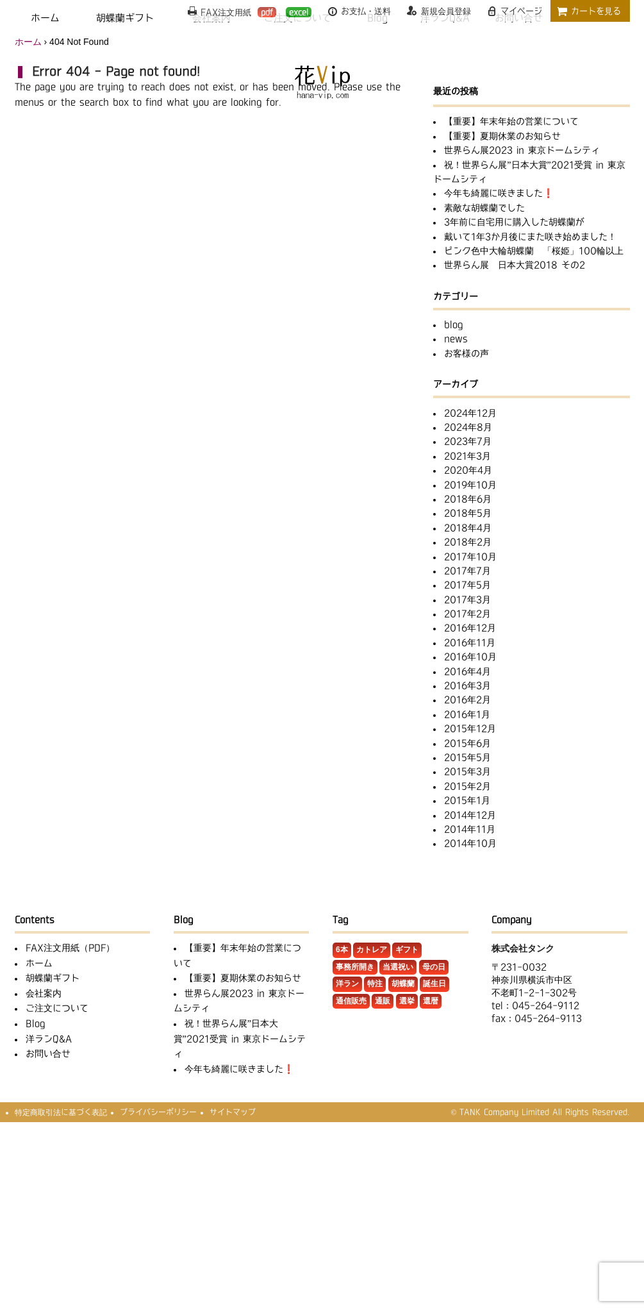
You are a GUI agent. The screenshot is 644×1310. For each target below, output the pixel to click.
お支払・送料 (366, 10)
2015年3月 (467, 771)
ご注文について (57, 1007)
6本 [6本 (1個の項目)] (342, 949)
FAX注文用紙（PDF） (70, 947)
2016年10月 (470, 656)
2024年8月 (468, 427)
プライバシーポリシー (158, 1112)
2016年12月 (470, 627)
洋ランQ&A (49, 1038)
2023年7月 (467, 441)
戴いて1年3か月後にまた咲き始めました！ (530, 236)
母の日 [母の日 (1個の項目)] (433, 966)
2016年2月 (467, 699)
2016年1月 (467, 714)
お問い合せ (48, 1053)
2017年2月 (467, 613)
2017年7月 (467, 570)
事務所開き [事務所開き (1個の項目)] (355, 966)
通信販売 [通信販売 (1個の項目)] (351, 1000)
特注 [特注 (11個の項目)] (375, 983)
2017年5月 (467, 584)
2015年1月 (467, 800)
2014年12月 (470, 814)
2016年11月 (469, 642)
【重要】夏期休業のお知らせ (502, 135)
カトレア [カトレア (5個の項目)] (371, 949)
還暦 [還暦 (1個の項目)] (430, 1000)
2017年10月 (470, 556)
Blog (35, 1023)
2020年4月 (468, 470)
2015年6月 (467, 743)
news (456, 338)
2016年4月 (467, 671)
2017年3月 (467, 599)
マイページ (521, 10)
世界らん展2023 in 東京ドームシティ (522, 150)
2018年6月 (467, 498)
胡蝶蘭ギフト (52, 977)
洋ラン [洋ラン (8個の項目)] (347, 983)
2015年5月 (467, 757)
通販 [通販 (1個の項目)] (382, 1000)
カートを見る (596, 10)
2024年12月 (470, 412)
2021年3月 (467, 455)
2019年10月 (470, 484)
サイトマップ (233, 1112)
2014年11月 (469, 829)
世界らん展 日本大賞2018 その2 (514, 264)
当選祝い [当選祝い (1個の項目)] (398, 966)
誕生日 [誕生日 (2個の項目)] (434, 983)
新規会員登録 (446, 10)
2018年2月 (467, 541)
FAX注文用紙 (238, 12)
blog (453, 324)
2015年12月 (470, 728)
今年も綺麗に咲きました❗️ (499, 193)
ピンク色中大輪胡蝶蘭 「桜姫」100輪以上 (533, 250)
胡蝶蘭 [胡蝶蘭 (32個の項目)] (403, 983)
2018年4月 (467, 527)
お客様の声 (466, 353)
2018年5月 (467, 512)
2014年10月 (470, 843)
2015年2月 (467, 786)
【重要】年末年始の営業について (511, 121)
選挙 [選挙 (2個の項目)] (407, 1000)
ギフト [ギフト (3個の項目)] (406, 949)
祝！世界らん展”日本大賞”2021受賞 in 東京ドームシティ (240, 1038)
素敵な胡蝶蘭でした (484, 207)
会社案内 (44, 993)
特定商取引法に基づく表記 (61, 1112)
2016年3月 (467, 685)
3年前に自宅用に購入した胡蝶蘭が (514, 221)
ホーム (28, 42)
